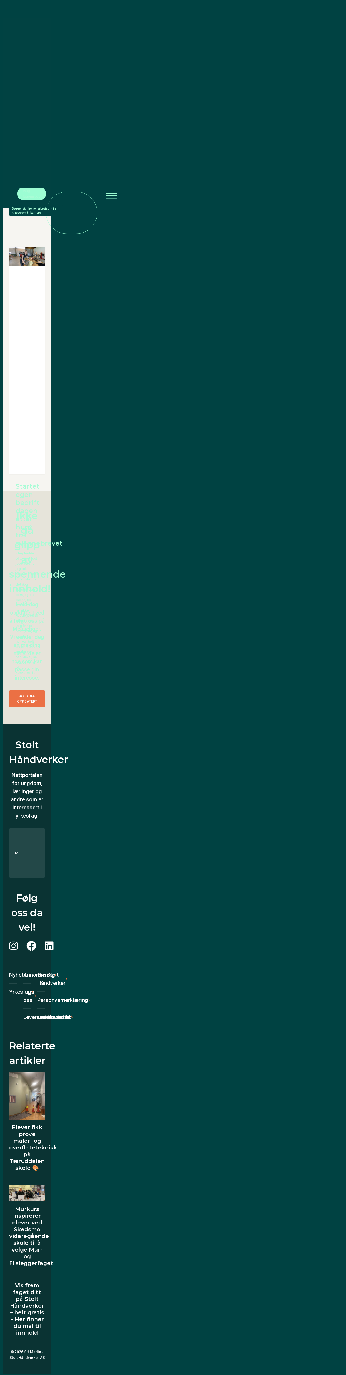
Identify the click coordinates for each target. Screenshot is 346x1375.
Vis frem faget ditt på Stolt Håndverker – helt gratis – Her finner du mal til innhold (27, 1309)
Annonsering (27, 975)
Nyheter (13, 975)
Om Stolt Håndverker (41, 979)
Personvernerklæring (41, 1000)
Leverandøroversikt (27, 1017)
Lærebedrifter (41, 1017)
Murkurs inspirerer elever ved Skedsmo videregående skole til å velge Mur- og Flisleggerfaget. (32, 1236)
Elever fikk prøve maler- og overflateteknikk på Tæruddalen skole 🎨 (33, 1147)
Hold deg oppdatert (27, 698)
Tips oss (27, 996)
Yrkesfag (13, 992)
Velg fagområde (32, 193)
